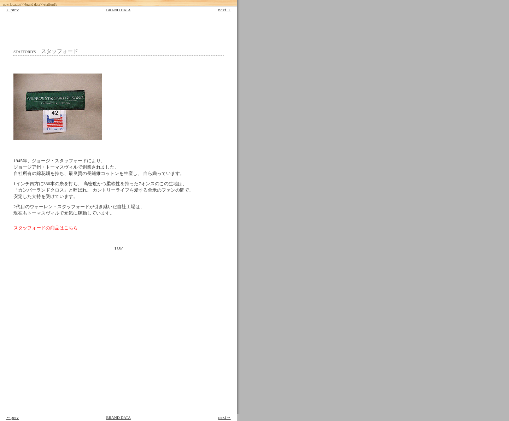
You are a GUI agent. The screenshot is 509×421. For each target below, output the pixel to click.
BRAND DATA (118, 10)
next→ (224, 9)
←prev (12, 9)
